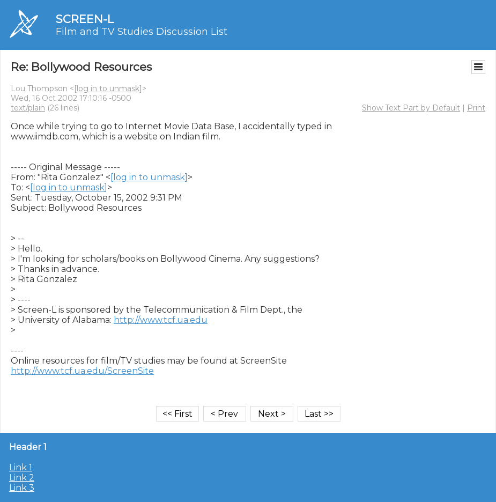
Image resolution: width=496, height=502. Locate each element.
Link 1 (20, 467)
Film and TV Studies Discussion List (141, 32)
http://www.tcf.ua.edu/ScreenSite (82, 371)
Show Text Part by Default (411, 108)
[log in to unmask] (108, 88)
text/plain (28, 108)
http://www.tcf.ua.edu (161, 320)
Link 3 (21, 488)
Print (476, 108)
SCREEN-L (85, 19)
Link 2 (21, 478)
